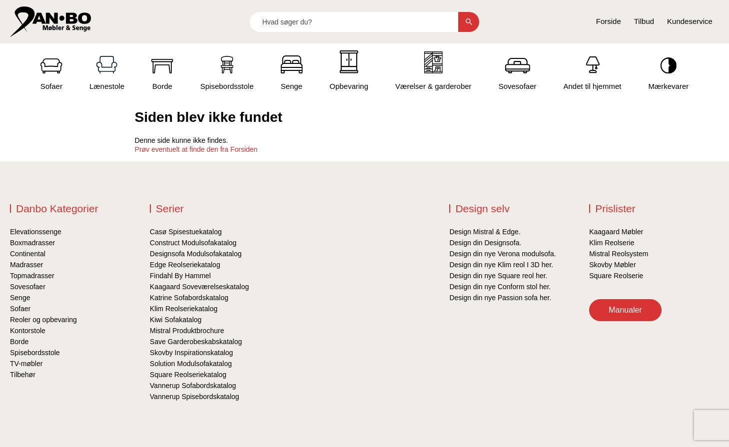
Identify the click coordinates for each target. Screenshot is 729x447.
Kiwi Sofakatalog (176, 320)
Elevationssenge (35, 232)
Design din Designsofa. (485, 243)
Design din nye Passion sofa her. (500, 298)
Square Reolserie (616, 276)
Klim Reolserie (611, 243)
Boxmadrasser (32, 243)
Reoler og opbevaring (43, 320)
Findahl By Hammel (180, 276)
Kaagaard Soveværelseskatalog (199, 287)
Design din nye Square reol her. (498, 276)
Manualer (625, 310)
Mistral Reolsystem (618, 254)
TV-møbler (26, 364)
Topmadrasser (32, 276)
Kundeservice (690, 21)
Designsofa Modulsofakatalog (196, 254)
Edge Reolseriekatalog (185, 265)
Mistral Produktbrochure (187, 331)
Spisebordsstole (35, 353)
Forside (608, 21)
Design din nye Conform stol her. (500, 287)
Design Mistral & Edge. (484, 232)
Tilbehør (22, 375)
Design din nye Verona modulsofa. (502, 254)
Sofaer (20, 309)
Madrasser (26, 265)
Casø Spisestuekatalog (186, 232)
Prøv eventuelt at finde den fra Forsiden (196, 149)
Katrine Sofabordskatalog (189, 298)
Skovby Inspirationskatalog (191, 353)
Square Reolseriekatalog (188, 375)
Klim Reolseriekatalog (183, 309)
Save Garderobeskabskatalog (196, 342)
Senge (20, 298)
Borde (19, 342)
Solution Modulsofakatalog (191, 364)
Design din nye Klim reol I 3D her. (501, 265)
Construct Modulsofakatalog (193, 243)
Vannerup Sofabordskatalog (193, 386)
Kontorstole (27, 331)
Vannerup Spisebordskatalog (194, 397)
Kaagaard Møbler (616, 232)
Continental (27, 254)
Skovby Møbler (612, 265)
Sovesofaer (27, 287)
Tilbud (644, 21)
